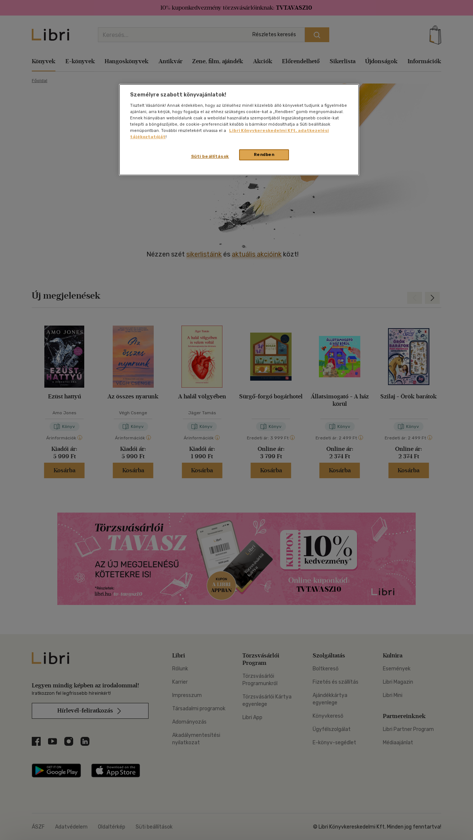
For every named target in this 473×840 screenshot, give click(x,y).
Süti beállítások (210, 156)
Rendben (264, 154)
